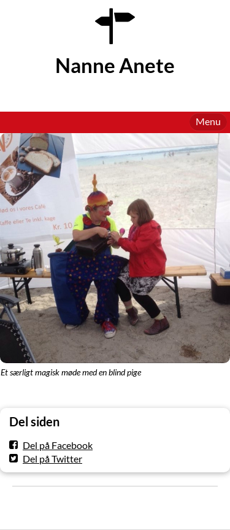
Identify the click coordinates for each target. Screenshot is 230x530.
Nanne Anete (115, 65)
